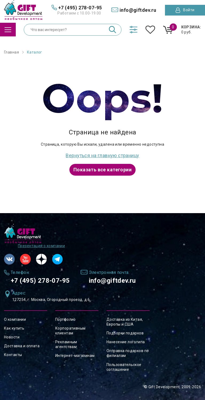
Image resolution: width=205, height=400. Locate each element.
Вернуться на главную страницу (102, 155)
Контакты (13, 355)
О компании (15, 319)
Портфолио (65, 319)
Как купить (14, 328)
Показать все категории (102, 169)
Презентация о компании (41, 246)
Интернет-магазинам (75, 355)
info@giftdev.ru (112, 280)
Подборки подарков (125, 333)
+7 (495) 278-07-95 (40, 280)
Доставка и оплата (22, 346)
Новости (11, 337)
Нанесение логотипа (126, 342)
